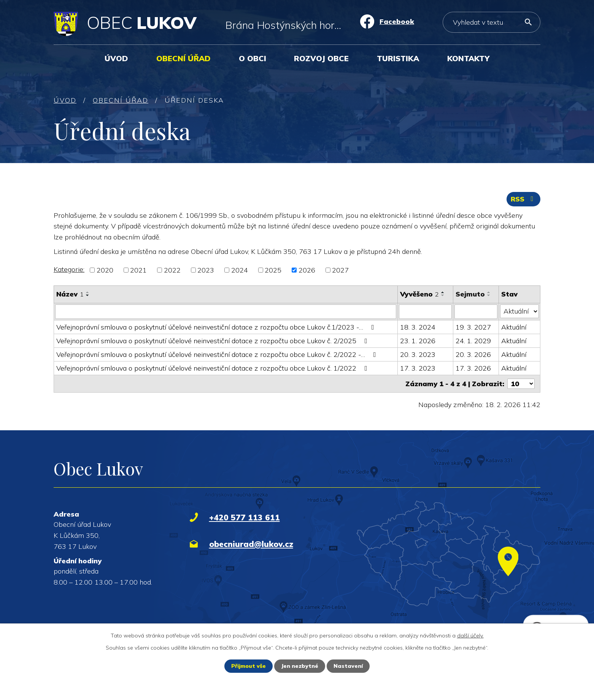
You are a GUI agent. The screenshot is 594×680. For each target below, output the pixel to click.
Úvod (116, 58)
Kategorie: (69, 269)
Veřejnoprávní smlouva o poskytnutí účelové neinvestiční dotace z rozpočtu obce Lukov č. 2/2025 (213, 340)
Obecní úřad (183, 58)
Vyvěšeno (419, 294)
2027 (340, 270)
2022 (172, 270)
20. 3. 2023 (417, 354)
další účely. (470, 635)
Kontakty (468, 58)
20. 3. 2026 (473, 354)
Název (70, 294)
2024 (239, 270)
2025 (273, 270)
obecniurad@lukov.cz (251, 544)
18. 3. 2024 (417, 327)
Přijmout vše (248, 666)
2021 (138, 270)
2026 (307, 270)
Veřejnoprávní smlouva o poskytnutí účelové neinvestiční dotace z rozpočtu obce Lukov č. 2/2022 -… (217, 354)
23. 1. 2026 (417, 340)
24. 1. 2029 (473, 340)
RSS (524, 199)
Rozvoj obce (321, 58)
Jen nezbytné (299, 666)
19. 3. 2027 (473, 327)
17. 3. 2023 (417, 368)
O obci (252, 58)
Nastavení (348, 666)
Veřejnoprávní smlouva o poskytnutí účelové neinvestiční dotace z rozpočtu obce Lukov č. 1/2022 (213, 368)
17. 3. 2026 (473, 368)
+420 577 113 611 (244, 517)
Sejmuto (470, 294)
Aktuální (513, 327)
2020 (105, 270)
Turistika (398, 58)
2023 (205, 270)
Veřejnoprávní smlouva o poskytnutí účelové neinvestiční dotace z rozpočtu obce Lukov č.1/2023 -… (216, 327)
